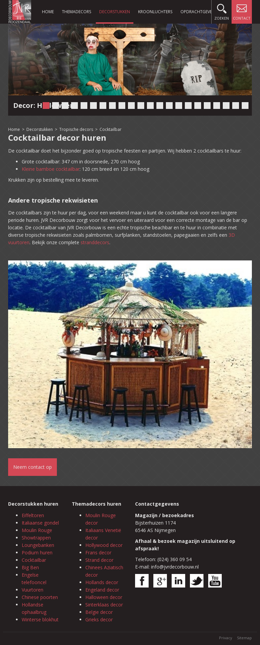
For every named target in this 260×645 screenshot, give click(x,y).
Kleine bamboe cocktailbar (51, 169)
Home (48, 12)
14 (169, 105)
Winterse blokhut (40, 619)
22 (245, 105)
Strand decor (99, 560)
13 (159, 105)
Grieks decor (99, 619)
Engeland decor (102, 589)
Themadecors (76, 12)
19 (216, 105)
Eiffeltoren (33, 515)
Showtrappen (36, 537)
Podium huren (37, 552)
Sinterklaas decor (104, 604)
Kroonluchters (155, 12)
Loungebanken (38, 545)
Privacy (225, 637)
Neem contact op (32, 467)
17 (197, 105)
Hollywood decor (104, 545)
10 (131, 105)
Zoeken (221, 10)
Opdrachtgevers (198, 12)
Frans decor (98, 552)
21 (235, 105)
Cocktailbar (111, 129)
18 (207, 105)
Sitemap (244, 637)
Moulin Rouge (37, 530)
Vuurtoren (32, 589)
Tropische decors (76, 129)
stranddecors (95, 242)
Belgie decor (99, 612)
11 (140, 105)
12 (150, 105)
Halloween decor (103, 597)
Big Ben (30, 567)
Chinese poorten (40, 597)
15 (178, 105)
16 (188, 105)
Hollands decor (101, 582)
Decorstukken (114, 12)
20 (226, 105)
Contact (242, 10)
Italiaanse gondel (40, 523)
